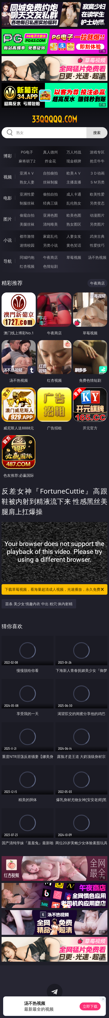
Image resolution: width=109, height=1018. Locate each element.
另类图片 (97, 224)
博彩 (7, 156)
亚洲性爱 (27, 194)
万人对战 (73, 152)
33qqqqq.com (54, 119)
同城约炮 (27, 257)
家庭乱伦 (50, 236)
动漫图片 (97, 215)
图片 (7, 219)
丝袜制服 (50, 182)
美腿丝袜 (27, 224)
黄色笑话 (73, 245)
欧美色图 (73, 215)
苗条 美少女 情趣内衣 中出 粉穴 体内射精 (38, 603)
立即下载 (90, 1006)
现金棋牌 (73, 160)
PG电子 (27, 152)
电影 (7, 198)
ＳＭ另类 (97, 182)
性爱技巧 (97, 245)
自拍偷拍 (50, 173)
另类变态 (97, 203)
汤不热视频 (97, 257)
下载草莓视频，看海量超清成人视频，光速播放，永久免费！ (55, 589)
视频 (7, 177)
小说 (7, 240)
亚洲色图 (50, 215)
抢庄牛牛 (97, 160)
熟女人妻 (27, 182)
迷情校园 (27, 245)
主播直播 (73, 182)
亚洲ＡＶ (27, 173)
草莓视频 (73, 257)
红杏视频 (27, 266)
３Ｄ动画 (97, 173)
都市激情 (27, 236)
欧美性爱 (97, 194)
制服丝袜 (27, 203)
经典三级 (50, 203)
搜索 (97, 132)
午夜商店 (50, 257)
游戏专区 (97, 152)
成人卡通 (73, 194)
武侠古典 (97, 236)
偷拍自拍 (50, 194)
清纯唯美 (50, 224)
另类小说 (50, 245)
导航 (7, 261)
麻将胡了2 (27, 160)
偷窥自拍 (27, 215)
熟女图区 (73, 224)
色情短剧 (50, 266)
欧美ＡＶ (73, 173)
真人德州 (50, 152)
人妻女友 (73, 236)
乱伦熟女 (73, 203)
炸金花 (50, 160)
